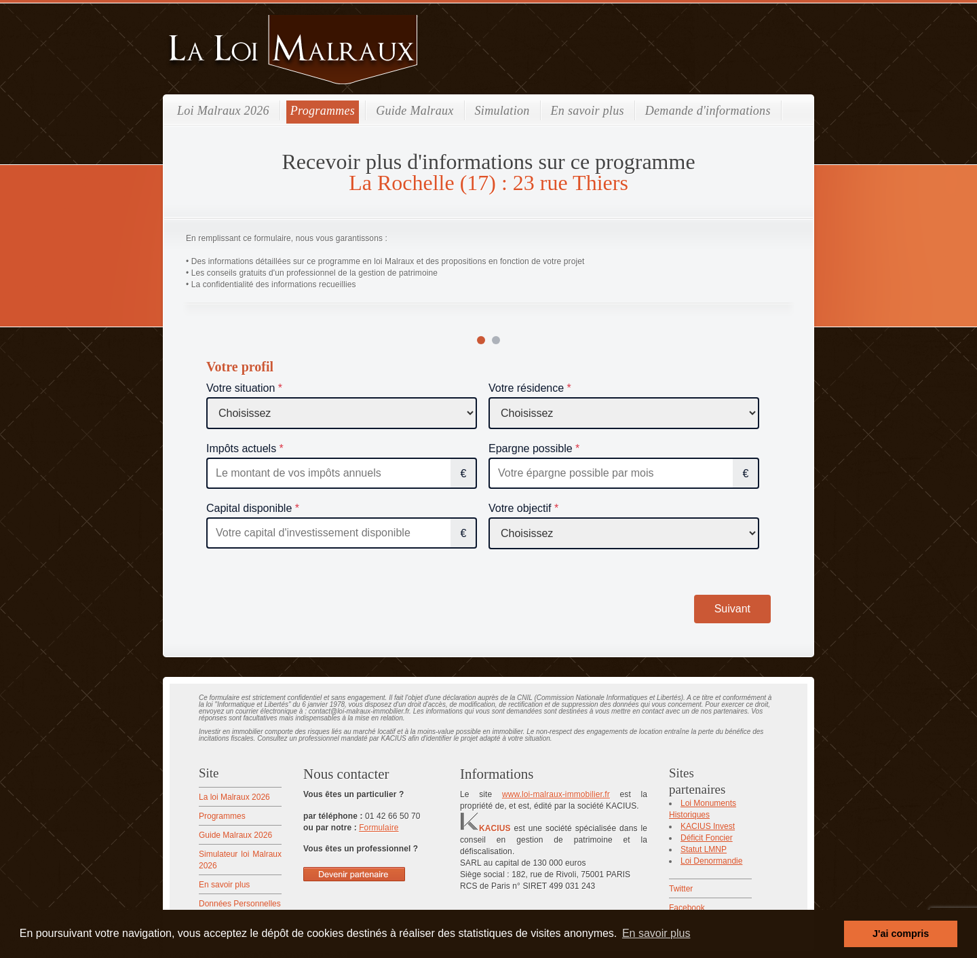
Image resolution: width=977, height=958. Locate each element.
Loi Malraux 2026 (223, 110)
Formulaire (378, 827)
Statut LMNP (704, 849)
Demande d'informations (708, 110)
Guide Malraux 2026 (235, 835)
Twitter (681, 888)
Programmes (322, 110)
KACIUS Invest (708, 826)
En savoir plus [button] (656, 933)
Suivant (732, 608)
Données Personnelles (240, 903)
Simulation (502, 110)
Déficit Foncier (707, 838)
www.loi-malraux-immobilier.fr (556, 794)
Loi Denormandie (711, 861)
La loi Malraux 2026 (234, 797)
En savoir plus (587, 110)
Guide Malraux (414, 110)
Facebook (687, 908)
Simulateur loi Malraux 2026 (240, 859)
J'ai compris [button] (901, 933)
